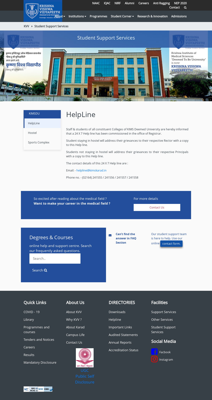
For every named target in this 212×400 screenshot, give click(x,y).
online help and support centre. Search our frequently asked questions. (60, 253)
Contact (174, 7)
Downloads (117, 312)
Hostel (32, 133)
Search (39, 270)
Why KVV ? (74, 319)
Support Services (163, 312)
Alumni (129, 3)
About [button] (60, 16)
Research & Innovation (152, 16)
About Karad (75, 327)
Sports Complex (38, 142)
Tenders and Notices (39, 339)
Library (29, 319)
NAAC (96, 3)
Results (29, 355)
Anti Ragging (161, 3)
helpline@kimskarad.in (91, 170)
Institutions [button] (77, 16)
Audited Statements (123, 335)
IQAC (107, 3)
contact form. (171, 244)
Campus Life (75, 335)
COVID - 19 (32, 312)
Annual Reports (120, 342)
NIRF (118, 3)
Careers (143, 3)
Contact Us (157, 207)
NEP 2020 (180, 3)
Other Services (162, 319)
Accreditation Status (123, 350)
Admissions (179, 16)
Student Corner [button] (122, 16)
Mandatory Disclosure (40, 362)
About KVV (74, 312)
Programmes (98, 16)
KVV (26, 26)
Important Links (120, 327)
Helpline (115, 319)
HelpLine (34, 123)
